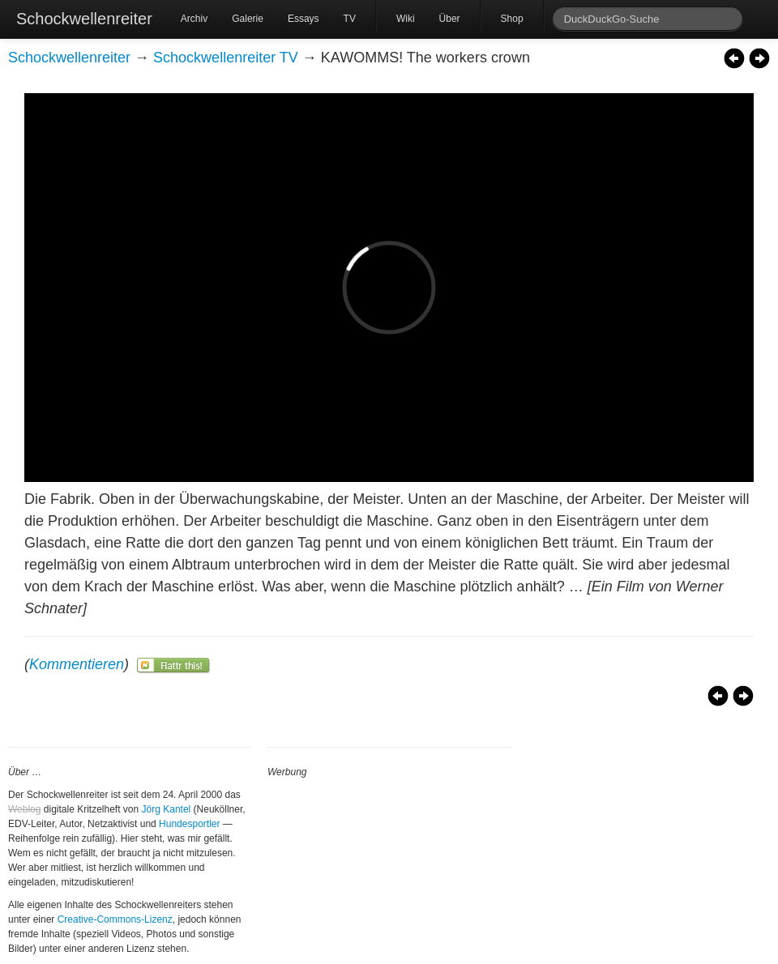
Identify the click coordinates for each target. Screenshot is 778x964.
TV (350, 18)
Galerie (247, 18)
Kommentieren (76, 664)
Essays (303, 18)
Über (449, 18)
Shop (512, 18)
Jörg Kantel (166, 809)
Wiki (405, 18)
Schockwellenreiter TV (225, 57)
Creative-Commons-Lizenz (115, 919)
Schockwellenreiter (84, 19)
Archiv (194, 18)
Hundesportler (189, 824)
